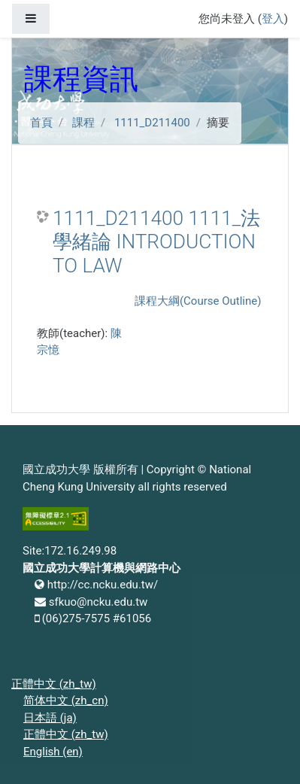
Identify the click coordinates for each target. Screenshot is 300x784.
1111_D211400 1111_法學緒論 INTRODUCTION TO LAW (156, 242)
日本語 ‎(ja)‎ (50, 718)
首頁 (41, 122)
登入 (273, 19)
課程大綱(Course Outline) (198, 301)
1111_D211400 (152, 122)
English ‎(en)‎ (53, 751)
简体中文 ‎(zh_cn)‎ (65, 700)
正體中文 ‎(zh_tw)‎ (53, 684)
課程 (83, 122)
